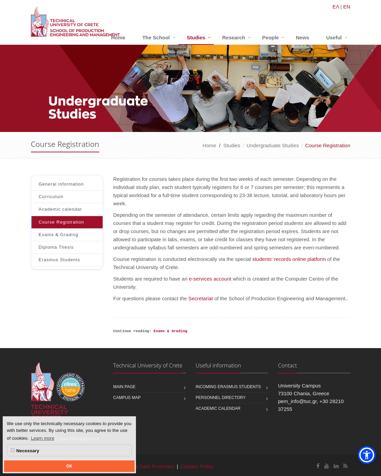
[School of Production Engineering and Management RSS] (345, 466)
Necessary (25, 450)
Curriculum (51, 196)
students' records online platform (289, 259)
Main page (124, 386)
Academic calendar (60, 209)
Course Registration (61, 222)
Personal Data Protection (146, 466)
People (270, 37)
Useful (334, 37)
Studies (196, 37)
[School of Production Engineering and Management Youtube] (326, 466)
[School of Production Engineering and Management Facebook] (317, 466)
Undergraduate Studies (272, 145)
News (302, 37)
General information (61, 184)
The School (156, 37)
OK (69, 466)
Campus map (127, 397)
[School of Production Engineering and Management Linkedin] (336, 466)
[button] (366, 455)
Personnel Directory (221, 397)
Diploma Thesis (56, 247)
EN (346, 6)
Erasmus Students (59, 259)
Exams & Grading (59, 234)
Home (118, 37)
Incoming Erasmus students (228, 386)
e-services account (210, 279)
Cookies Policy (196, 466)
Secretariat (200, 298)
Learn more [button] (42, 438)
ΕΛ (335, 6)
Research (233, 37)
